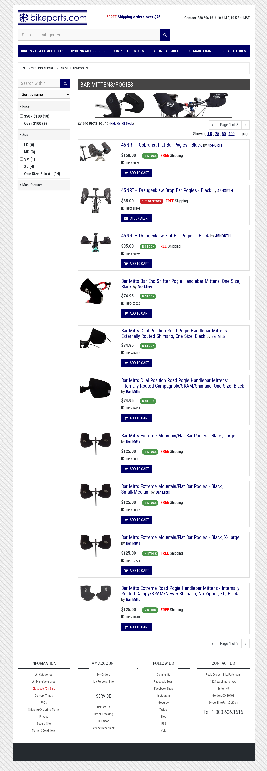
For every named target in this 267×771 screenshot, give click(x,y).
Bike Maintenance (200, 51)
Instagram (163, 695)
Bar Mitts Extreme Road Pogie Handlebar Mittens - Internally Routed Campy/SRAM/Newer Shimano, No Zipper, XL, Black (180, 591)
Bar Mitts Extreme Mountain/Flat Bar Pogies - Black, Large (178, 436)
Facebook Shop (163, 688)
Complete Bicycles (128, 51)
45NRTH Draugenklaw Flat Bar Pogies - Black (165, 236)
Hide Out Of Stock (121, 123)
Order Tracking (103, 714)
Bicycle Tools (234, 51)
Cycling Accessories (88, 51)
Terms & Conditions (44, 730)
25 (217, 133)
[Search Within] (39, 83)
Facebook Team (163, 681)
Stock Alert (136, 218)
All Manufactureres (43, 681)
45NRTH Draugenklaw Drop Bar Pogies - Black (166, 190)
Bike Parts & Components (42, 51)
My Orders (103, 674)
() (34, 116)
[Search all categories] (89, 35)
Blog (163, 716)
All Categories (43, 674)
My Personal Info (103, 681)
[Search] (165, 35)
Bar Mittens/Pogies (73, 68)
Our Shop (103, 721)
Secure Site (44, 723)
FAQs (44, 702)
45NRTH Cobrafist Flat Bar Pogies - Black (161, 145)
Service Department (103, 728)
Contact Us (103, 707)
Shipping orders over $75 (133, 17)
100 (232, 133)
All (24, 68)
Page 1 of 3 (229, 124)
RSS (163, 723)
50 (224, 133)
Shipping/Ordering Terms (44, 709)
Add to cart (136, 173)
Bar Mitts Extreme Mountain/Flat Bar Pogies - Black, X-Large (180, 537)
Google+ (163, 702)
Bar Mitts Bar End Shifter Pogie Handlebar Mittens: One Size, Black (180, 284)
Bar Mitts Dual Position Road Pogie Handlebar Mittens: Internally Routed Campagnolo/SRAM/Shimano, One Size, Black (182, 383)
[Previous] (213, 125)
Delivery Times (44, 695)
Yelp (163, 730)
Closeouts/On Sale (44, 688)
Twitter (163, 709)
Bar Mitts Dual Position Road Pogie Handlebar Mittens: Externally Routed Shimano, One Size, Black (174, 333)
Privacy (43, 716)
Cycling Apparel (164, 51)
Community (163, 674)
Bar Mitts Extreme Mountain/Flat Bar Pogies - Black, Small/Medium (172, 489)
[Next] (245, 125)
